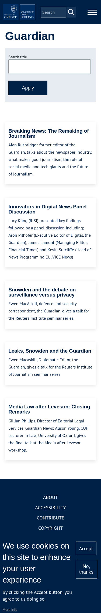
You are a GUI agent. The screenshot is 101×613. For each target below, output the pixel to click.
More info (9, 609)
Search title (17, 56)
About (50, 497)
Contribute (50, 518)
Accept (86, 548)
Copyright (50, 528)
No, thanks (86, 569)
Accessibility (50, 507)
